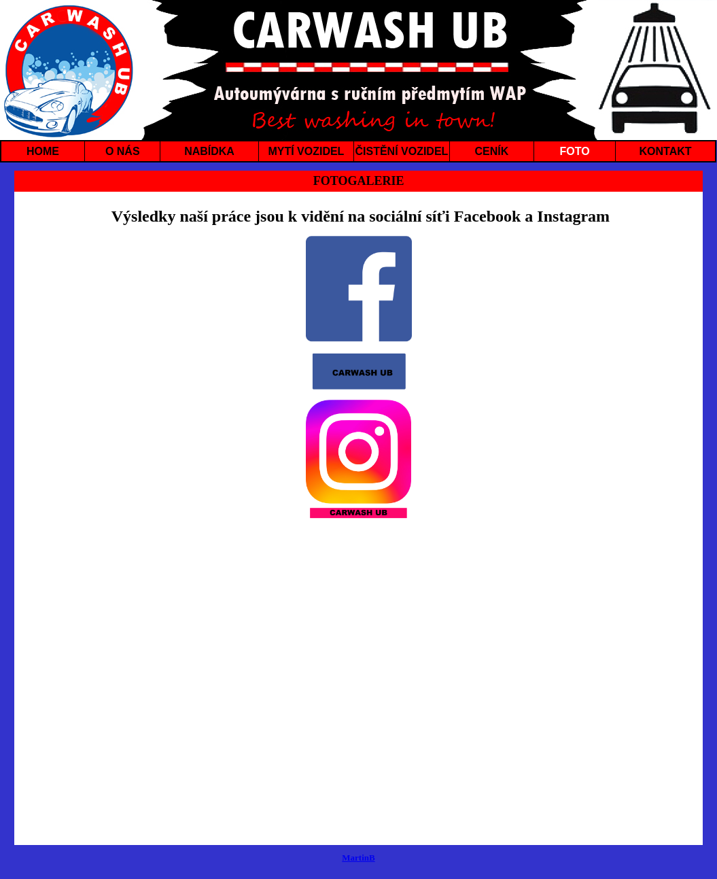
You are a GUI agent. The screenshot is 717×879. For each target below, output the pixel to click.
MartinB (358, 857)
